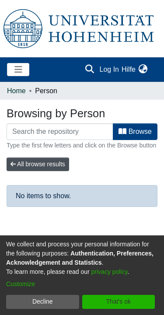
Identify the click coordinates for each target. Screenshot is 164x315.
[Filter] (60, 131)
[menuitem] (142, 69)
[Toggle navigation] (18, 69)
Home (16, 90)
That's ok (118, 301)
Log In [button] (110, 69)
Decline (42, 301)
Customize (20, 283)
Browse (135, 131)
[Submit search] (89, 69)
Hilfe (129, 69)
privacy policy (109, 271)
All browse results (37, 164)
